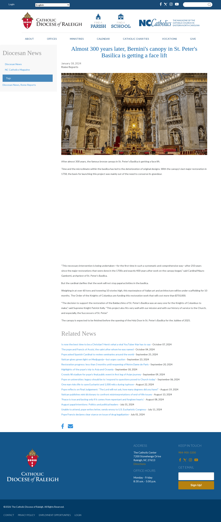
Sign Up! (196, 485)
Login (12, 4)
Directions (139, 463)
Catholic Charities (136, 38)
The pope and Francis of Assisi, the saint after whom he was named (97, 349)
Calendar (103, 38)
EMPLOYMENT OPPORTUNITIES (55, 515)
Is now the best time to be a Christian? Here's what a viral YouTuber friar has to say (106, 344)
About (29, 38)
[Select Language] (52, 5)
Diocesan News (13, 64)
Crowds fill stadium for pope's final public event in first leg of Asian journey (101, 374)
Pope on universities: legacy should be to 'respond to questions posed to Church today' (108, 379)
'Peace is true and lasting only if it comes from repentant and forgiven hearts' (102, 399)
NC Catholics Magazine (17, 69)
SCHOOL (121, 26)
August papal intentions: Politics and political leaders (89, 404)
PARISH (98, 26)
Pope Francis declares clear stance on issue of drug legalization (95, 414)
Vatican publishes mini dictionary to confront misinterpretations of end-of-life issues (106, 394)
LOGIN (78, 515)
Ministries (77, 38)
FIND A (98, 22)
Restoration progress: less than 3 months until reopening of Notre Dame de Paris (105, 364)
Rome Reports (28, 84)
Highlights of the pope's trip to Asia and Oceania (87, 369)
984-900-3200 (187, 452)
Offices (52, 38)
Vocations (169, 38)
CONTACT (8, 515)
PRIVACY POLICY (26, 515)
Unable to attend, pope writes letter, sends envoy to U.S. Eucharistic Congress (103, 409)
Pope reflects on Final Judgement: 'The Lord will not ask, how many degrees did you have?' (109, 389)
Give (193, 38)
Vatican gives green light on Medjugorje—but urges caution (93, 359)
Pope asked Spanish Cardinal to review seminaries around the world (97, 354)
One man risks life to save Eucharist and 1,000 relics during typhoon (97, 384)
